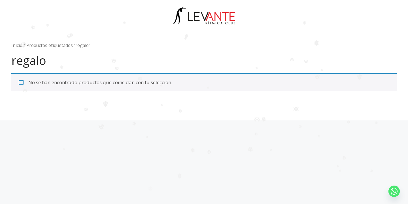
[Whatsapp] (394, 191)
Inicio (16, 45)
